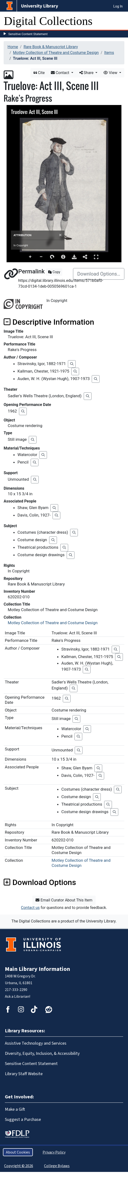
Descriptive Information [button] (49, 322)
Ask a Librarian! (17, 996)
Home (13, 47)
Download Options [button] (40, 882)
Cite (39, 72)
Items (109, 52)
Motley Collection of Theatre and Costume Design (56, 52)
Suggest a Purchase (23, 1119)
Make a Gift (15, 1109)
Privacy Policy (54, 1152)
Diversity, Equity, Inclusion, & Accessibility (42, 1053)
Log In (118, 6)
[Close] (60, 235)
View (110, 72)
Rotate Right (52, 257)
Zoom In (30, 257)
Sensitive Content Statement (28, 34)
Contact (60, 72)
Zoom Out (41, 257)
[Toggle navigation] (121, 21)
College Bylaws (57, 1165)
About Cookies (18, 1152)
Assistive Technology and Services (35, 1043)
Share (87, 72)
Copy (54, 272)
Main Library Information (37, 969)
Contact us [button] (30, 907)
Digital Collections (48, 21)
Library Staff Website (24, 1074)
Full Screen (96, 257)
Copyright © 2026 (18, 1165)
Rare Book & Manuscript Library (51, 47)
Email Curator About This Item (64, 900)
